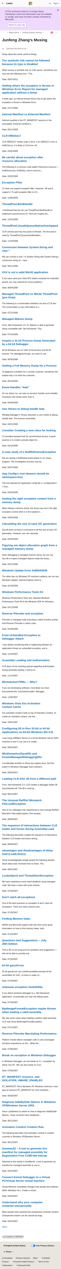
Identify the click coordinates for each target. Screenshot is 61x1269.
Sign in (56, 3)
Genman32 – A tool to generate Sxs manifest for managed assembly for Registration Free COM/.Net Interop (25, 1152)
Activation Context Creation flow (23, 1126)
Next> (4, 1227)
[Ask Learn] (51, 32)
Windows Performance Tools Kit (22, 591)
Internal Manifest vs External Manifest (26, 114)
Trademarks (7, 1265)
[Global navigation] (2, 3)
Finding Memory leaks (16, 918)
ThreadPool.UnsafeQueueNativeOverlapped (30, 225)
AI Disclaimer (7, 1258)
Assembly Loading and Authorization (26, 660)
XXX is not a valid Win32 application (25, 272)
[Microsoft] (30, 3)
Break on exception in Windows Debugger (29, 1055)
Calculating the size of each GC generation (29, 523)
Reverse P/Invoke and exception (22, 613)
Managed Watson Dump (17, 318)
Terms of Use (43, 1262)
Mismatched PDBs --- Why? (19, 681)
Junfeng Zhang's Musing (32, 32)
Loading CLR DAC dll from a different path (29, 778)
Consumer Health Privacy (23, 1262)
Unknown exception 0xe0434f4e (22, 987)
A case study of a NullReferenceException (29, 451)
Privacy (5, 1262)
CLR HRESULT (11, 135)
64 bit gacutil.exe (13, 965)
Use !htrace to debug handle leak (23, 408)
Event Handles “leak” (15, 387)
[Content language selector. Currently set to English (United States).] (14, 1246)
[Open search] (49, 3)
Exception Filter (12, 182)
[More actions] (56, 32)
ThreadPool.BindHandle (17, 203)
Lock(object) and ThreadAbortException (27, 875)
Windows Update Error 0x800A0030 (24, 570)
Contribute (46, 1258)
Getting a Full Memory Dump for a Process (29, 365)
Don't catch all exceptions (18, 897)
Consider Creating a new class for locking (29, 430)
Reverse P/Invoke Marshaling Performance (29, 1033)
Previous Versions (23, 1258)
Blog (35, 1258)
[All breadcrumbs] (4, 32)
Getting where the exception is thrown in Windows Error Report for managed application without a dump (28, 89)
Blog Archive (14, 32)
